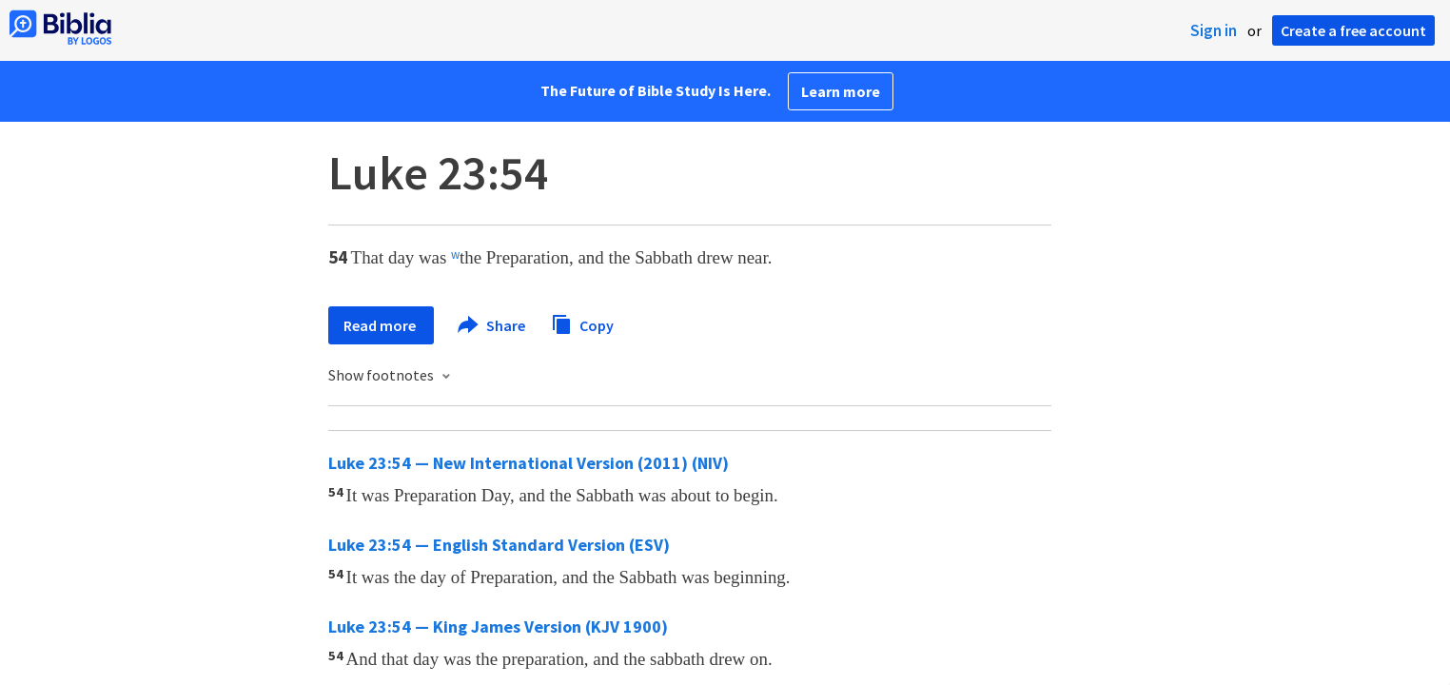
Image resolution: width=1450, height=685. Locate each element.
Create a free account (1353, 30)
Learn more (840, 91)
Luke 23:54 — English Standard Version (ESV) (499, 545)
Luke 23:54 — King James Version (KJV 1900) (498, 626)
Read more (381, 325)
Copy (582, 323)
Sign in (1213, 30)
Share (492, 325)
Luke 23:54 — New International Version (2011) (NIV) (528, 463)
